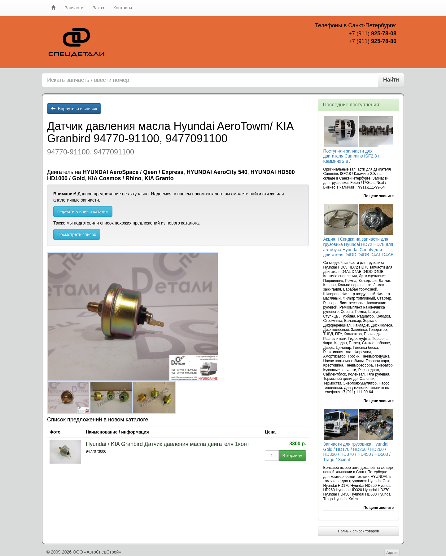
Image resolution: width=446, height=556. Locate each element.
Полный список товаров (358, 531)
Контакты (122, 7)
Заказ (98, 7)
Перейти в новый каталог (82, 211)
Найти (391, 80)
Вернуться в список (74, 108)
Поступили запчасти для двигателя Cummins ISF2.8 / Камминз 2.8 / (351, 156)
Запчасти (74, 7)
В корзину (292, 455)
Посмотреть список (76, 234)
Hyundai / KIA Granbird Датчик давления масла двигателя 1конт (167, 444)
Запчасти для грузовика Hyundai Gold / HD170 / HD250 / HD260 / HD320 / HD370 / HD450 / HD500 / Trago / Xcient (357, 452)
